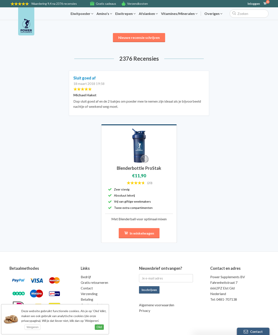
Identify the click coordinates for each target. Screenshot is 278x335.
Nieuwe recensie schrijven (139, 37)
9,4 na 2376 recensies (54, 3)
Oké (99, 327)
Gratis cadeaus (106, 3)
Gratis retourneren (94, 282)
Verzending (89, 294)
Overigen (213, 13)
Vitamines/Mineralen (179, 13)
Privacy (144, 310)
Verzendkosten (137, 3)
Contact (87, 288)
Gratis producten (93, 305)
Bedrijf (86, 277)
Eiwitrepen (125, 13)
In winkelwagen (139, 233)
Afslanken (148, 13)
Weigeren (32, 327)
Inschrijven (149, 290)
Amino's (104, 13)
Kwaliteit (87, 310)
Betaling (87, 299)
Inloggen (254, 3)
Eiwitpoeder (82, 13)
